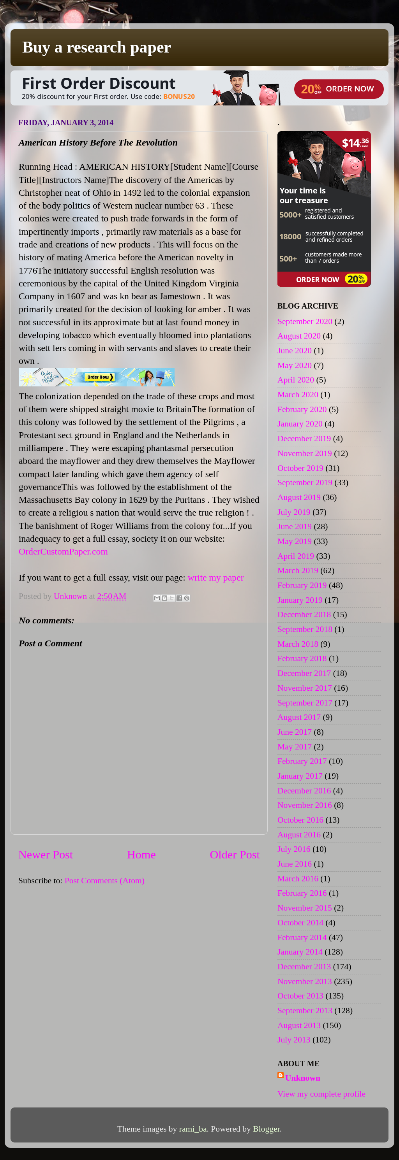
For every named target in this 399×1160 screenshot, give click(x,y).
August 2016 (299, 834)
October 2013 (300, 995)
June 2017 (294, 732)
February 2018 (302, 658)
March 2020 (297, 394)
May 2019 (294, 541)
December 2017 (304, 673)
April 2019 (295, 556)
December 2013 (304, 966)
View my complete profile (321, 1094)
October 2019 (300, 468)
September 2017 (304, 702)
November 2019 (304, 453)
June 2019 (294, 526)
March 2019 (297, 570)
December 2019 (304, 438)
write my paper (216, 577)
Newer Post (45, 854)
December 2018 (304, 614)
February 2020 (302, 409)
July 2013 (294, 1039)
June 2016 (294, 864)
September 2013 (304, 1010)
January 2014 (300, 951)
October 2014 (300, 922)
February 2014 (302, 937)
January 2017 (300, 776)
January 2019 (300, 600)
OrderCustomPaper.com (63, 551)
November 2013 (304, 981)
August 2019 (299, 497)
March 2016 (297, 878)
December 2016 (304, 790)
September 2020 (304, 321)
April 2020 (295, 379)
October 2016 (300, 820)
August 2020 (299, 335)
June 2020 (294, 350)
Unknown (302, 1078)
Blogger (266, 1129)
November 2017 (304, 688)
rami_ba (193, 1129)
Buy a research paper (96, 47)
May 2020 (294, 365)
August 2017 (299, 717)
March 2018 (297, 644)
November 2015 (304, 908)
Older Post (235, 854)
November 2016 (304, 805)
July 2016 (294, 849)
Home (141, 854)
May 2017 (294, 746)
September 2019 (304, 482)
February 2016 (302, 893)
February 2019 (302, 585)
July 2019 (294, 512)
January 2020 (300, 423)
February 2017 (302, 761)
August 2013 (299, 1025)
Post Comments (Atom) (105, 880)
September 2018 (304, 629)
